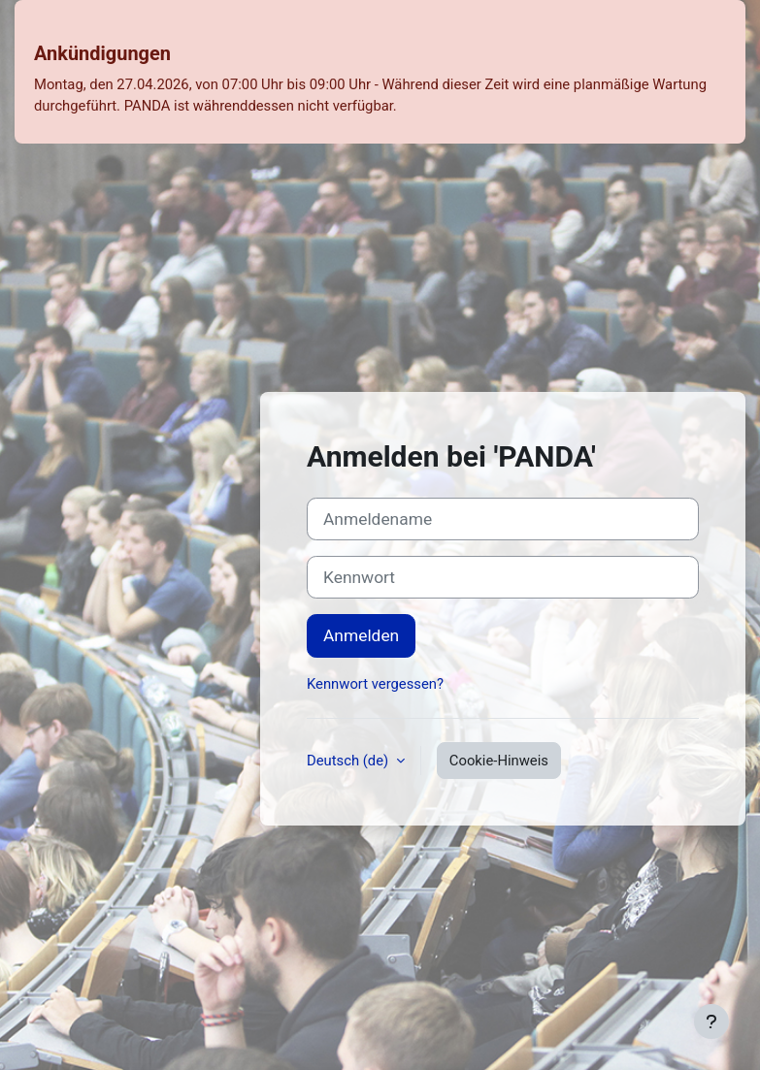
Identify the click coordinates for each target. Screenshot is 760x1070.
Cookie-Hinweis (498, 760)
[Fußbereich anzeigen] (711, 1021)
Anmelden (361, 635)
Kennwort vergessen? (375, 684)
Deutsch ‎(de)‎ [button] (349, 760)
